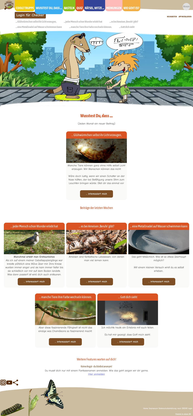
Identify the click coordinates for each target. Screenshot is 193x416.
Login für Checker (30, 15)
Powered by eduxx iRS (183, 414)
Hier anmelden (96, 374)
